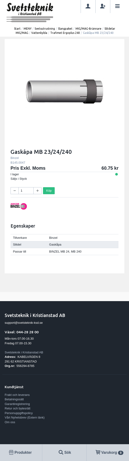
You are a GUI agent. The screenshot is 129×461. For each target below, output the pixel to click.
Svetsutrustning (45, 28)
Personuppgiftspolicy (19, 413)
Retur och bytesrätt (17, 408)
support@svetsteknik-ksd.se (24, 322)
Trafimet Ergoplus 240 (65, 32)
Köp (49, 190)
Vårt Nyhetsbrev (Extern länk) (25, 417)
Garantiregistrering (17, 404)
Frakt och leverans (17, 395)
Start (17, 28)
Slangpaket (65, 28)
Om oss (10, 422)
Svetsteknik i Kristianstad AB (24, 352)
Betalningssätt (14, 399)
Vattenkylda (39, 32)
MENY (28, 28)
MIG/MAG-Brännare (88, 28)
